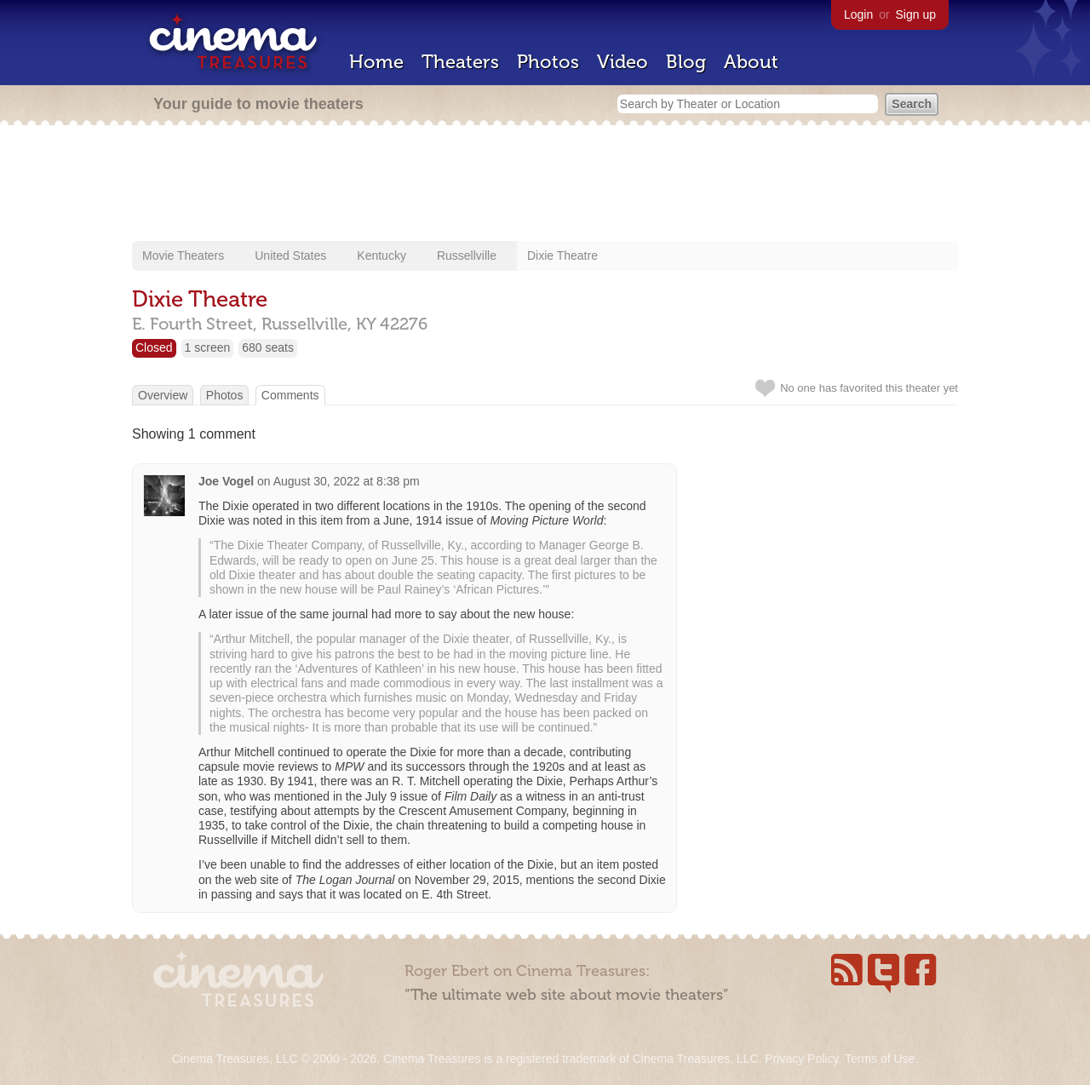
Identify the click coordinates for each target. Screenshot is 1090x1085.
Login (858, 14)
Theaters (460, 61)
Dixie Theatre (562, 255)
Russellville (466, 255)
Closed (154, 347)
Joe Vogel (226, 481)
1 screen (208, 347)
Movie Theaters (183, 255)
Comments (290, 395)
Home (376, 61)
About (751, 61)
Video (622, 61)
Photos (548, 61)
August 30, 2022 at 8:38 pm (346, 481)
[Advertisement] (545, 184)
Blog (686, 61)
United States (290, 255)
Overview (162, 395)
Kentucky (381, 255)
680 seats (268, 347)
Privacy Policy (801, 1058)
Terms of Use (880, 1058)
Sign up (916, 14)
